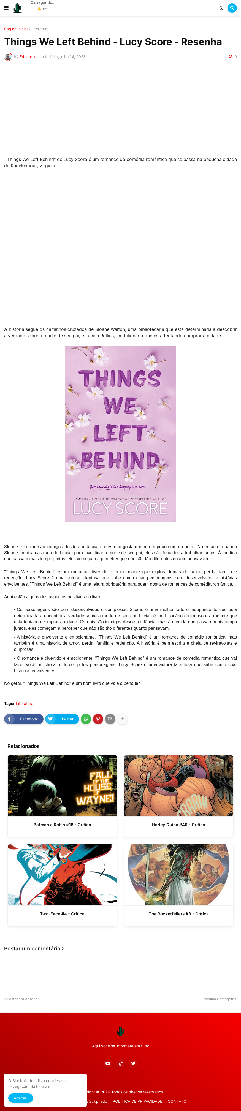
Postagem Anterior (23, 999)
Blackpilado (96, 1101)
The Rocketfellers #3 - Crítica (179, 914)
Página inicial (16, 29)
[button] (6, 8)
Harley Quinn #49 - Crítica (178, 824)
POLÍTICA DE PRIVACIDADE (137, 1101)
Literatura (40, 29)
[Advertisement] (120, 110)
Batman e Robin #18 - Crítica (62, 824)
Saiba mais (40, 1086)
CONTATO (177, 1101)
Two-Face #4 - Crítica (62, 914)
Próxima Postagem (218, 999)
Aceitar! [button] (21, 1098)
